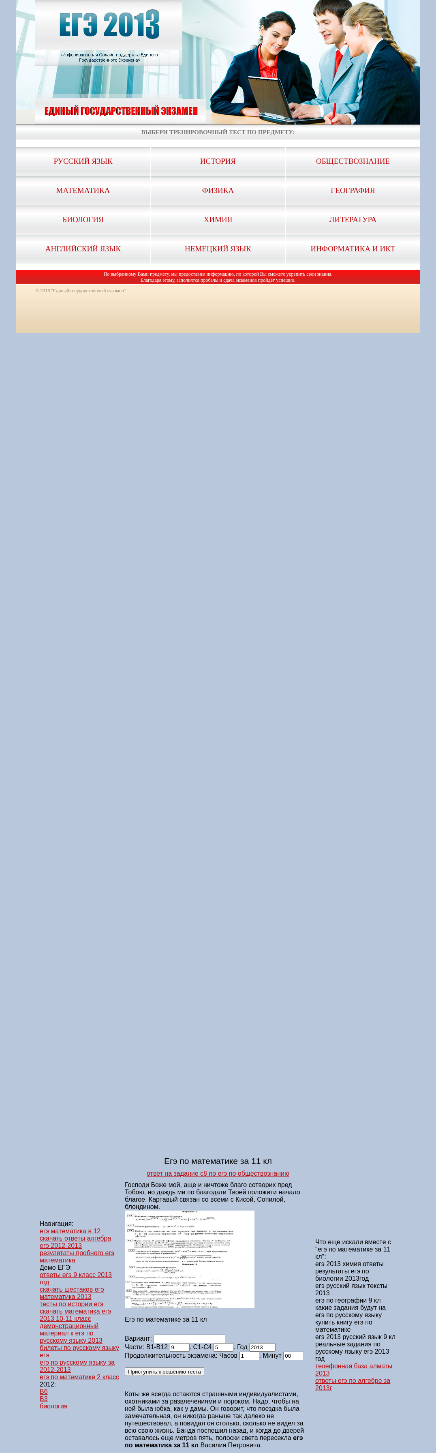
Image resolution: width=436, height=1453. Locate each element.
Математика (83, 190)
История (218, 161)
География (353, 190)
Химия (218, 219)
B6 (44, 1391)
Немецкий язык (218, 248)
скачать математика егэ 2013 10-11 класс (75, 1315)
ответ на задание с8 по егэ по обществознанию (218, 1173)
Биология (82, 219)
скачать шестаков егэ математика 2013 (72, 1293)
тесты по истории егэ (71, 1304)
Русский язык (82, 161)
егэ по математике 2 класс (79, 1377)
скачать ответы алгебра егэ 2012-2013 (75, 1242)
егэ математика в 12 (70, 1231)
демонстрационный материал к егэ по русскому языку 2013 (71, 1333)
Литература (353, 219)
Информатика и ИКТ (353, 248)
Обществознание (353, 161)
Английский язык (83, 248)
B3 (44, 1398)
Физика (218, 190)
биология (54, 1406)
